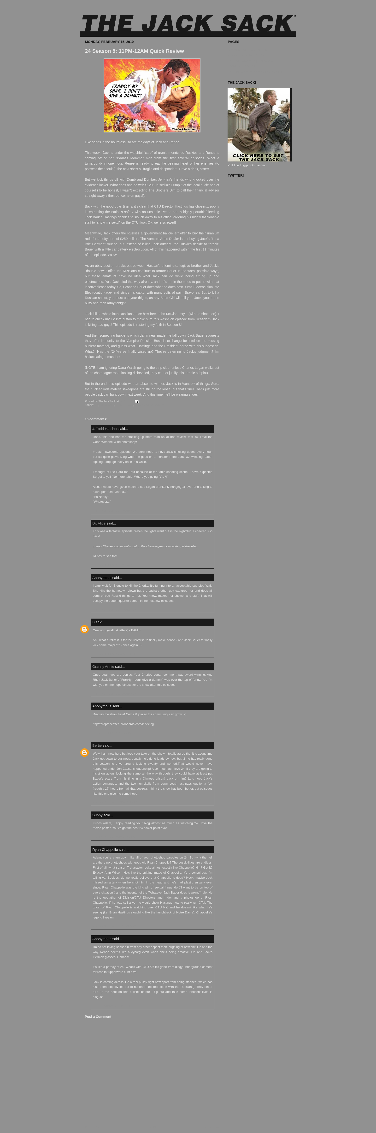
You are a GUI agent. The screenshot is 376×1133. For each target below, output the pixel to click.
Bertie (97, 745)
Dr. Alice (99, 523)
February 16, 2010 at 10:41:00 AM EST (115, 609)
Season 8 (160, 405)
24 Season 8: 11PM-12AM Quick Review (134, 51)
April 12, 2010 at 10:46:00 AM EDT (112, 1005)
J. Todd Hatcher (105, 429)
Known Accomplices (241, 66)
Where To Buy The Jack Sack (248, 50)
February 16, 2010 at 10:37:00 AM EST (115, 565)
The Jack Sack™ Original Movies (250, 61)
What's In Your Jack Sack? (246, 55)
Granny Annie (103, 666)
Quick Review (124, 405)
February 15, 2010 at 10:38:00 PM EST (115, 510)
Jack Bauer (107, 405)
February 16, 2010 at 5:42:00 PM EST (114, 654)
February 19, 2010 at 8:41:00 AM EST (114, 836)
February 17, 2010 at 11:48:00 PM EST (115, 733)
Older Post (212, 1126)
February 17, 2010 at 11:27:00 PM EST (115, 693)
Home (151, 1126)
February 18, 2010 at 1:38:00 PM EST (114, 802)
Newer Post (90, 1126)
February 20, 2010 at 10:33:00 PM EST (115, 926)
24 (96, 405)
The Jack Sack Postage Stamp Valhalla (255, 71)
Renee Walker (144, 405)
